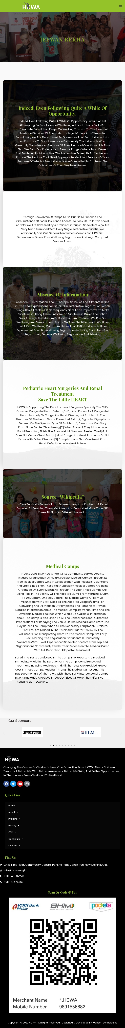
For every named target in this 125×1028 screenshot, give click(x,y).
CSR (12, 832)
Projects (14, 819)
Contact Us (14, 845)
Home (11, 805)
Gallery (13, 825)
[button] (120, 6)
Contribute (15, 839)
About (13, 812)
